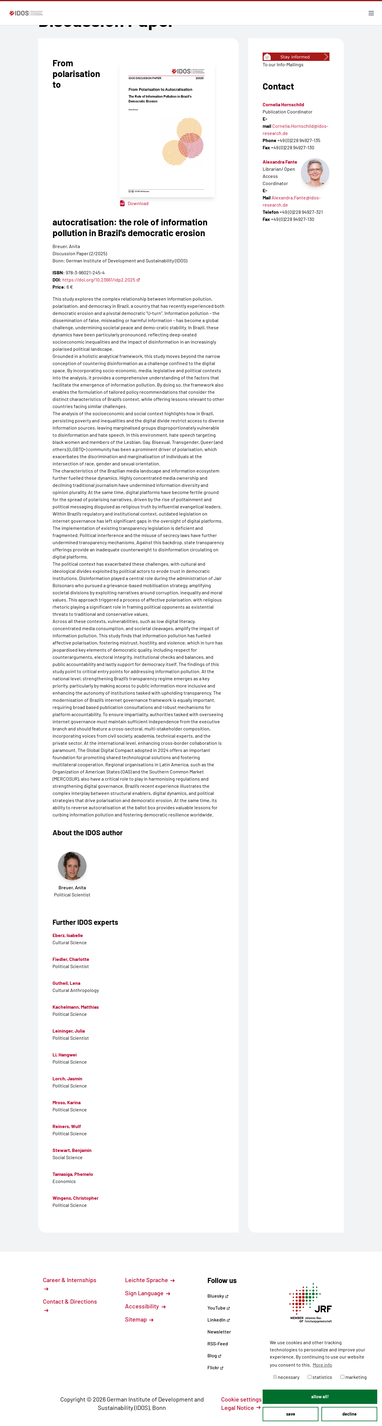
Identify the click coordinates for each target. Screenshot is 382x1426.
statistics (320, 1377)
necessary (286, 1377)
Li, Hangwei (65, 1054)
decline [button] (349, 1413)
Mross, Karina (67, 1102)
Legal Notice (241, 1407)
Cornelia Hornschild (283, 104)
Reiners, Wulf (67, 1126)
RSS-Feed (217, 1343)
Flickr (215, 1367)
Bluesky (218, 1296)
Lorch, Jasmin (67, 1078)
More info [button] (322, 1364)
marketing (354, 1377)
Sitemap (139, 1319)
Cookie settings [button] (244, 1399)
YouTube (218, 1307)
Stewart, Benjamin (72, 1150)
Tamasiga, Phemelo (73, 1174)
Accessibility (145, 1306)
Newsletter (219, 1331)
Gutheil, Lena (66, 983)
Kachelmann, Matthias (76, 1007)
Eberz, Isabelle (68, 935)
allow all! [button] (320, 1396)
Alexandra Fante (280, 161)
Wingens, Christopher (75, 1198)
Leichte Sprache (150, 1279)
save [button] (290, 1413)
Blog (214, 1355)
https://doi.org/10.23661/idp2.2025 (101, 279)
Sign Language (147, 1292)
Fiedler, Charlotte (71, 959)
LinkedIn (218, 1319)
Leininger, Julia (69, 1030)
